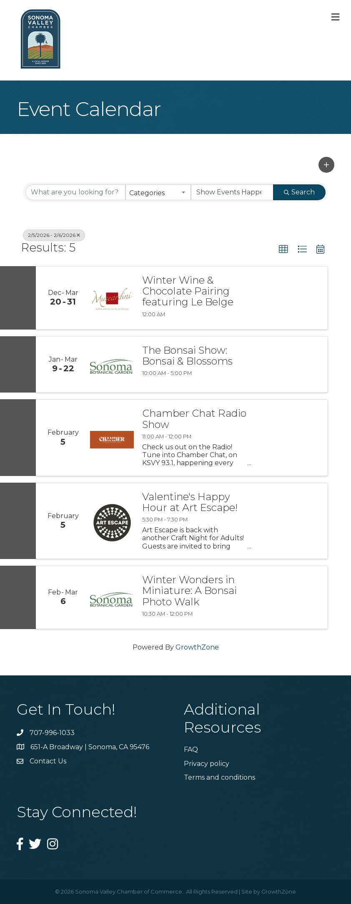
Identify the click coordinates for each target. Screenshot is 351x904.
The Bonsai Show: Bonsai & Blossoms (187, 356)
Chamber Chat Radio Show (194, 419)
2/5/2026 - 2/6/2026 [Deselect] (54, 235)
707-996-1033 (52, 733)
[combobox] (158, 192)
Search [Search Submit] (299, 192)
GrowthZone (197, 647)
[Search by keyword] (75, 192)
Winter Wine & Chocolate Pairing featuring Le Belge (187, 291)
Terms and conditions (219, 777)
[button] (326, 165)
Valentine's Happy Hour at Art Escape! (190, 502)
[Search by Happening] (232, 192)
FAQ (191, 749)
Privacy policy (206, 764)
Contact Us (48, 761)
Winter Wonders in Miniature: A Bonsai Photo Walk (189, 590)
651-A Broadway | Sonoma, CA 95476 (89, 747)
